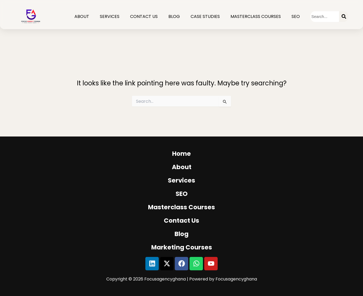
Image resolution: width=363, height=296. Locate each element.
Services (109, 16)
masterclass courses (181, 207)
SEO (296, 16)
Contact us (181, 220)
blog (181, 234)
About (81, 16)
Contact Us (144, 16)
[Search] (343, 16)
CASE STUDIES (205, 16)
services (181, 180)
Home (181, 153)
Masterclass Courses (255, 16)
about (181, 167)
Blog (174, 16)
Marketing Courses (181, 247)
